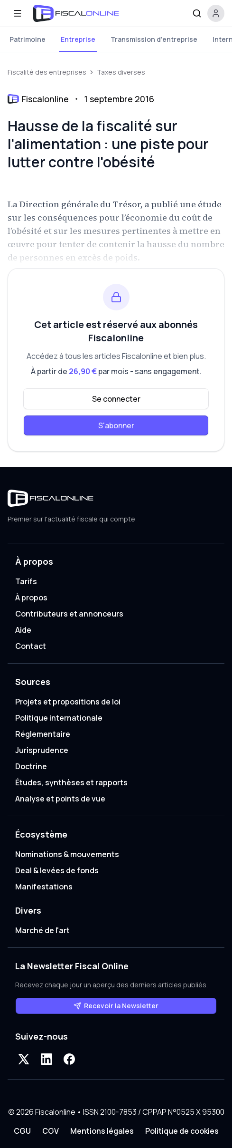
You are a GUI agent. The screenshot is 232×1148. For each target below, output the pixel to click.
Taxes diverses (121, 72)
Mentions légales (102, 1131)
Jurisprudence (41, 750)
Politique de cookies (182, 1131)
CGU (22, 1131)
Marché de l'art (42, 930)
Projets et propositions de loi (68, 701)
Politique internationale (58, 718)
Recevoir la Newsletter (116, 1005)
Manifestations (44, 886)
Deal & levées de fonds (57, 870)
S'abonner (116, 425)
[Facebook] (69, 1059)
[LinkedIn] (46, 1059)
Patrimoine (27, 39)
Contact (30, 646)
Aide (23, 630)
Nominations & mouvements (67, 854)
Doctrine (31, 766)
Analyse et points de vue (60, 798)
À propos (31, 597)
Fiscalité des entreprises (47, 72)
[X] (23, 1059)
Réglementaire (42, 734)
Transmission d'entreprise (154, 39)
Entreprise (78, 39)
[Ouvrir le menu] (18, 13)
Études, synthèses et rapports (71, 782)
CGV (50, 1131)
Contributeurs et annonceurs (69, 613)
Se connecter (116, 399)
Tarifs (26, 581)
